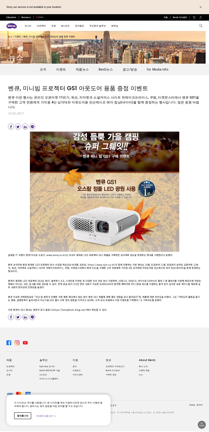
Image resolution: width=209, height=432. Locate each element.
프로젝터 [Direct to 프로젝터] (10, 367)
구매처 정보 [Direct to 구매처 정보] (111, 375)
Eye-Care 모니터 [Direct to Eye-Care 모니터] (47, 367)
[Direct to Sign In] (201, 16)
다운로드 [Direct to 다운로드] (77, 371)
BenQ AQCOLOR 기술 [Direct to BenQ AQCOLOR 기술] (50, 371)
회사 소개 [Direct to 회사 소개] (143, 367)
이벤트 (18, 36)
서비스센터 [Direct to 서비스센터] (78, 375)
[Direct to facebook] (9, 343)
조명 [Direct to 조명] (8, 375)
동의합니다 (22, 415)
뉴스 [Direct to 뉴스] (141, 375)
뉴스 (10, 36)
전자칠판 (79, 25)
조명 (53, 25)
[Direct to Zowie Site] (38, 17)
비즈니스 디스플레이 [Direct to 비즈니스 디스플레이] (49, 379)
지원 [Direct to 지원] (166, 17)
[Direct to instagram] (17, 343)
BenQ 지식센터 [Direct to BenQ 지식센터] (180, 17)
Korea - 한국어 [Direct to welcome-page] (196, 405)
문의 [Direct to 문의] (75, 367)
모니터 (28, 25)
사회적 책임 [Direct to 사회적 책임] (144, 371)
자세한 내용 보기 (46, 416)
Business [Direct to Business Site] (26, 17)
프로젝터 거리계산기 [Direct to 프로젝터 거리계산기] (115, 367)
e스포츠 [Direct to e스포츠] (43, 375)
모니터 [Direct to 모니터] (9, 371)
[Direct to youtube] (25, 343)
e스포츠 (65, 25)
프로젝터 (41, 25)
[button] (202, 425)
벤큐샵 (114, 25)
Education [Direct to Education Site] (11, 17)
